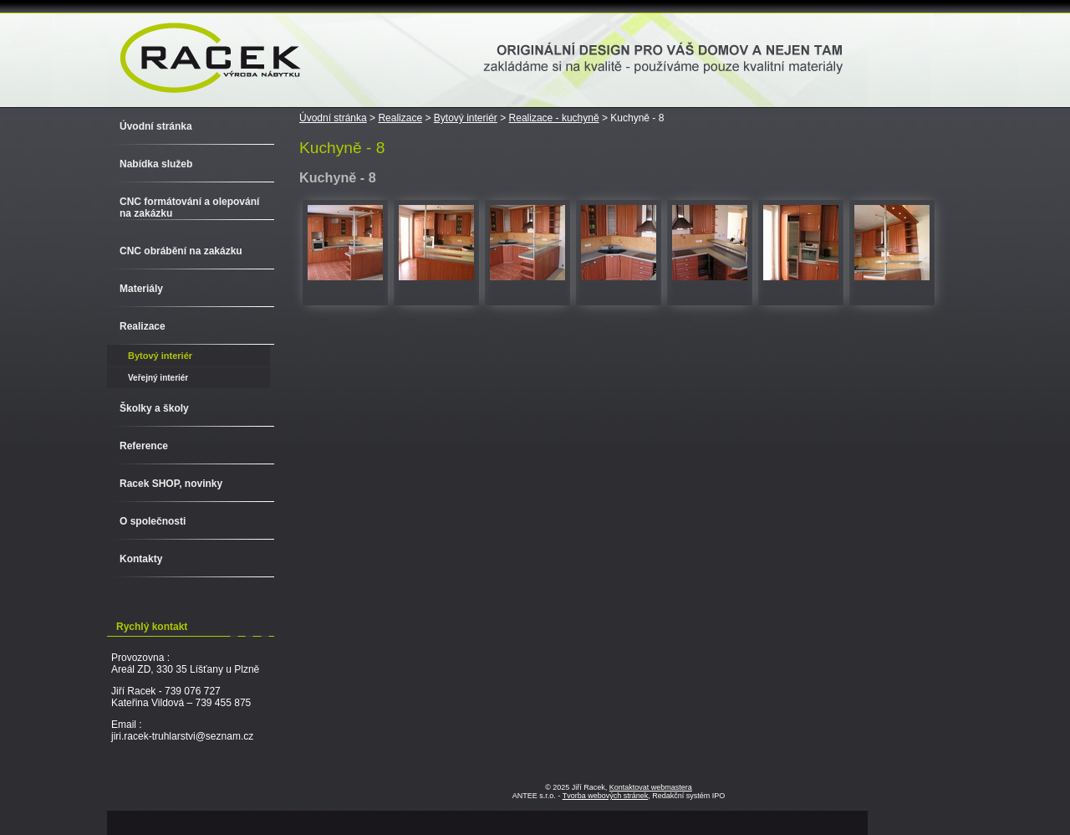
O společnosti (153, 521)
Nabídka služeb (156, 164)
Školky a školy (154, 408)
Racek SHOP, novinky (171, 483)
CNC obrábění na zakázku (181, 251)
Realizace (400, 118)
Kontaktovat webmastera (650, 787)
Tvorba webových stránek (606, 795)
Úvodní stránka (333, 118)
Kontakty (141, 559)
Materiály (141, 289)
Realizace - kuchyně (554, 118)
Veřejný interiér (158, 377)
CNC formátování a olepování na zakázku (189, 207)
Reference (144, 446)
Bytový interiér (465, 118)
